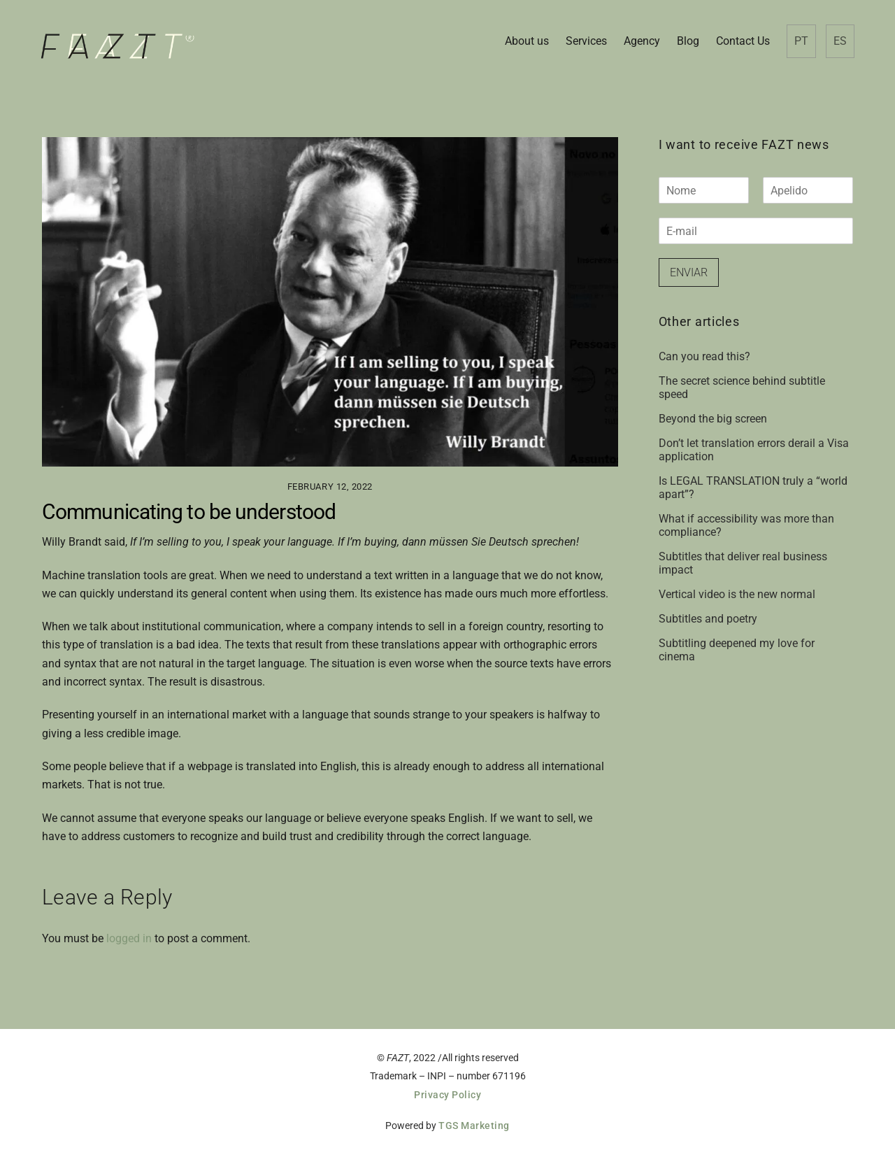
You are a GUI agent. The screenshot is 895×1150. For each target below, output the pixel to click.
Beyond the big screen (713, 418)
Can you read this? (704, 356)
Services (586, 41)
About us (527, 41)
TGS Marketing (474, 1125)
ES (840, 41)
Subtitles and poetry (708, 618)
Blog (688, 41)
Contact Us (743, 41)
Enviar (689, 272)
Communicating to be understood (189, 511)
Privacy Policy (447, 1094)
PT (801, 41)
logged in (129, 938)
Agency (642, 41)
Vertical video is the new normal (737, 594)
